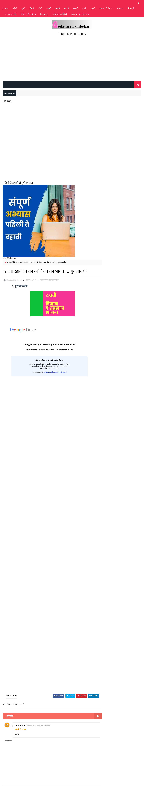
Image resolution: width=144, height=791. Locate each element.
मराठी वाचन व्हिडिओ (59, 14)
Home (5, 8)
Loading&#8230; (49, 507)
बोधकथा (120, 8)
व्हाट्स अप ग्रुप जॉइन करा (80, 14)
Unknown (20, 726)
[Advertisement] (72, 58)
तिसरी (32, 8)
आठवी (75, 8)
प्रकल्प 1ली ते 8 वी (105, 8)
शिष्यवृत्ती (131, 8)
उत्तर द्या (17, 734)
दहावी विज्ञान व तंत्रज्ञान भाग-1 (18, 262)
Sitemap (44, 14)
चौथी (40, 8)
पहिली (15, 8)
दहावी (93, 8)
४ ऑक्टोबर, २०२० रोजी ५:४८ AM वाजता (38, 726)
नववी (84, 8)
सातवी (66, 8)
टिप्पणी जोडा (8, 741)
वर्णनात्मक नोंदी (10, 14)
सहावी (57, 8)
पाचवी (48, 8)
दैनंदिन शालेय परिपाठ (28, 14)
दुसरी (23, 8)
